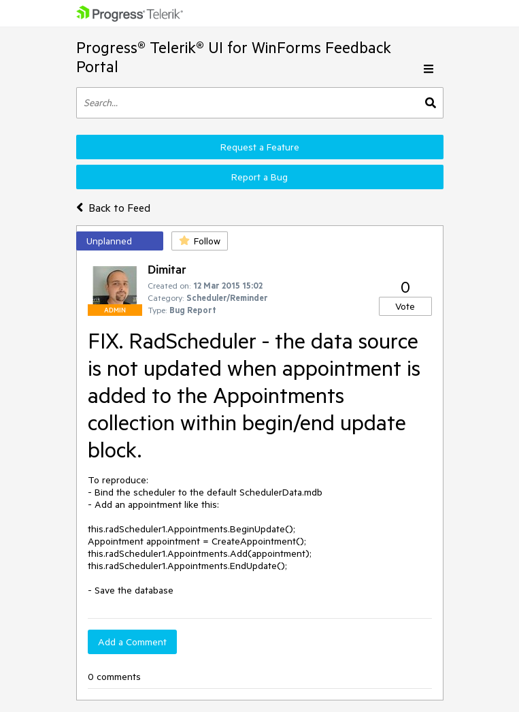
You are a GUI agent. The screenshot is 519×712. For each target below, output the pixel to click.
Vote (405, 306)
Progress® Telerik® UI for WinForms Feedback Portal (233, 56)
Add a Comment (132, 642)
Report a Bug (259, 177)
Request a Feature (259, 147)
